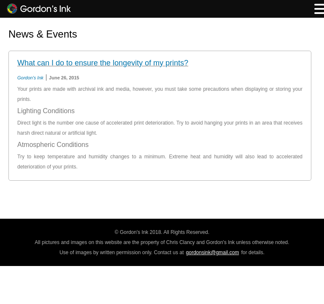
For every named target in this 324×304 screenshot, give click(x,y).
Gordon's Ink (30, 77)
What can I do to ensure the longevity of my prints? (102, 63)
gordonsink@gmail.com (212, 252)
